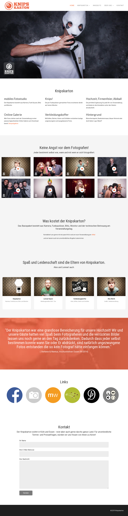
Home (72, 5)
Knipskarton (82, 5)
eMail (93, 235)
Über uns (108, 5)
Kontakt (120, 5)
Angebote (97, 5)
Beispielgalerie (13, 123)
